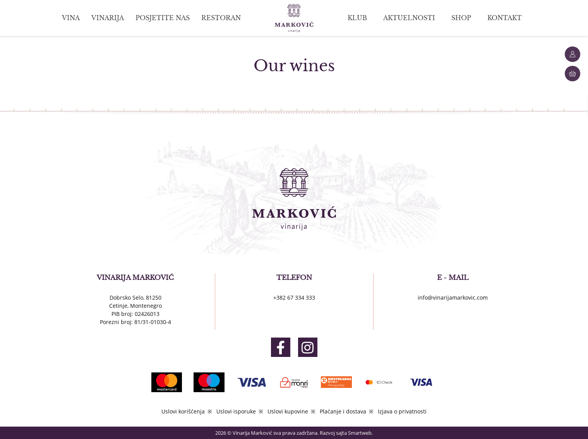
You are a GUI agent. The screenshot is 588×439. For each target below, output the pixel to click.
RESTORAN (221, 18)
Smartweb (360, 432)
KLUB (357, 18)
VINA (71, 18)
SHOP (461, 18)
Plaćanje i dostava (343, 411)
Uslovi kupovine (287, 411)
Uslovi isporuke (236, 411)
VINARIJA (107, 18)
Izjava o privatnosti (402, 411)
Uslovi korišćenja (183, 411)
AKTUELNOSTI (409, 18)
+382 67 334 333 (294, 297)
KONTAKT (504, 18)
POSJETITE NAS (162, 18)
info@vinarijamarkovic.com (453, 297)
